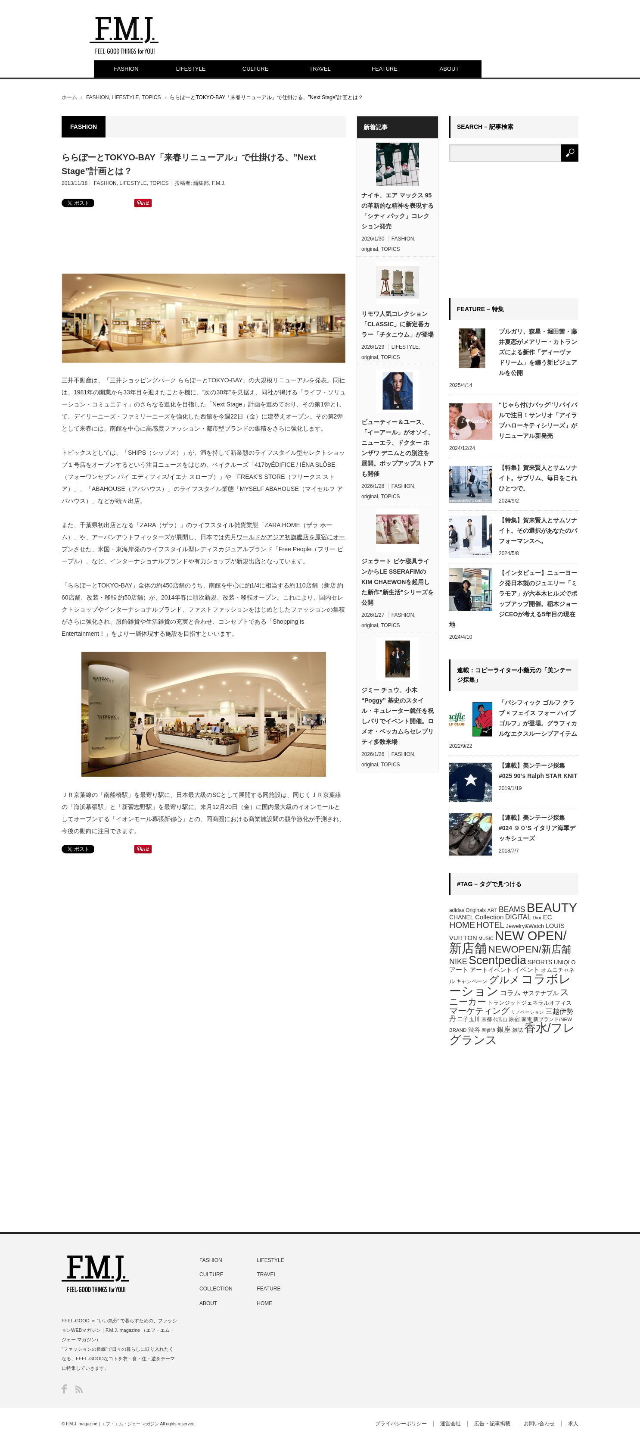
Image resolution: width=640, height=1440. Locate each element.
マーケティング (479, 1010)
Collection (489, 917)
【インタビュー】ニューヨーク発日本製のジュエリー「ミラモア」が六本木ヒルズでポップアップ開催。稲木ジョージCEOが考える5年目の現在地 (513, 598)
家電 (527, 1019)
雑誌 (518, 1030)
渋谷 (474, 1029)
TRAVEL (320, 69)
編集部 (201, 183)
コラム (510, 992)
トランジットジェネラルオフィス (530, 1003)
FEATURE (385, 69)
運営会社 (450, 1424)
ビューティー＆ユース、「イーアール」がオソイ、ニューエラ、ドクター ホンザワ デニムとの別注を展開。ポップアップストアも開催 (397, 448)
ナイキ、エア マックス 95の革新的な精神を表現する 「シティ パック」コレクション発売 (397, 211)
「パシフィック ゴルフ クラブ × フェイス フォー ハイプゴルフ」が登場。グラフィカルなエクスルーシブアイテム (538, 718)
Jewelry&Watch (525, 926)
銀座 (504, 1029)
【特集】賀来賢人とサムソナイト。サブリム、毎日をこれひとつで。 (538, 478)
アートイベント (491, 969)
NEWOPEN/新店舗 (529, 949)
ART (492, 910)
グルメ (504, 979)
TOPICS (151, 97)
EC (547, 917)
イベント (527, 969)
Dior (537, 917)
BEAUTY (552, 907)
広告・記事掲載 (492, 1424)
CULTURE (255, 69)
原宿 (514, 1019)
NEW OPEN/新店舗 (508, 942)
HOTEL (490, 925)
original (369, 249)
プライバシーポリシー (401, 1424)
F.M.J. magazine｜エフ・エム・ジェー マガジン (112, 1423)
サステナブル (540, 993)
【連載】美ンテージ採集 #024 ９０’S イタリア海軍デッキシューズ (537, 828)
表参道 (489, 1030)
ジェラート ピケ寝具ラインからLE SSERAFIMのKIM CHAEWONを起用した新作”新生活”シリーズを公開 (397, 582)
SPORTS (540, 962)
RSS (79, 1389)
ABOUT (449, 69)
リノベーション (527, 1012)
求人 (573, 1424)
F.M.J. (219, 183)
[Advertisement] (204, 239)
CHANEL (461, 917)
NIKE (458, 961)
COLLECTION (216, 1289)
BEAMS (512, 909)
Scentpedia (497, 960)
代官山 (500, 1019)
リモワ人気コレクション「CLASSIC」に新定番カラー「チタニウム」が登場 (397, 324)
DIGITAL (518, 917)
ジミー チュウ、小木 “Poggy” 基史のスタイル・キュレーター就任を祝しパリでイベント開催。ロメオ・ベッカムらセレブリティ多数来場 (397, 716)
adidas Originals (467, 910)
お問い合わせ (539, 1424)
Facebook (64, 1388)
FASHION (126, 69)
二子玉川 (468, 1019)
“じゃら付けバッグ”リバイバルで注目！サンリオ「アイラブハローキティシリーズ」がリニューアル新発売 (538, 420)
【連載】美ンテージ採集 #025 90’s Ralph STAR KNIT (538, 770)
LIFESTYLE (191, 69)
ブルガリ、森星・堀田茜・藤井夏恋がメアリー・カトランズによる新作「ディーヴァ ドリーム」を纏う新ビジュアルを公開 (538, 352)
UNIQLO (565, 962)
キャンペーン (471, 981)
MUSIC (485, 938)
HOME (462, 925)
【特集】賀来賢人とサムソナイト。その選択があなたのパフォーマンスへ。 (538, 530)
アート (459, 969)
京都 (487, 1019)
